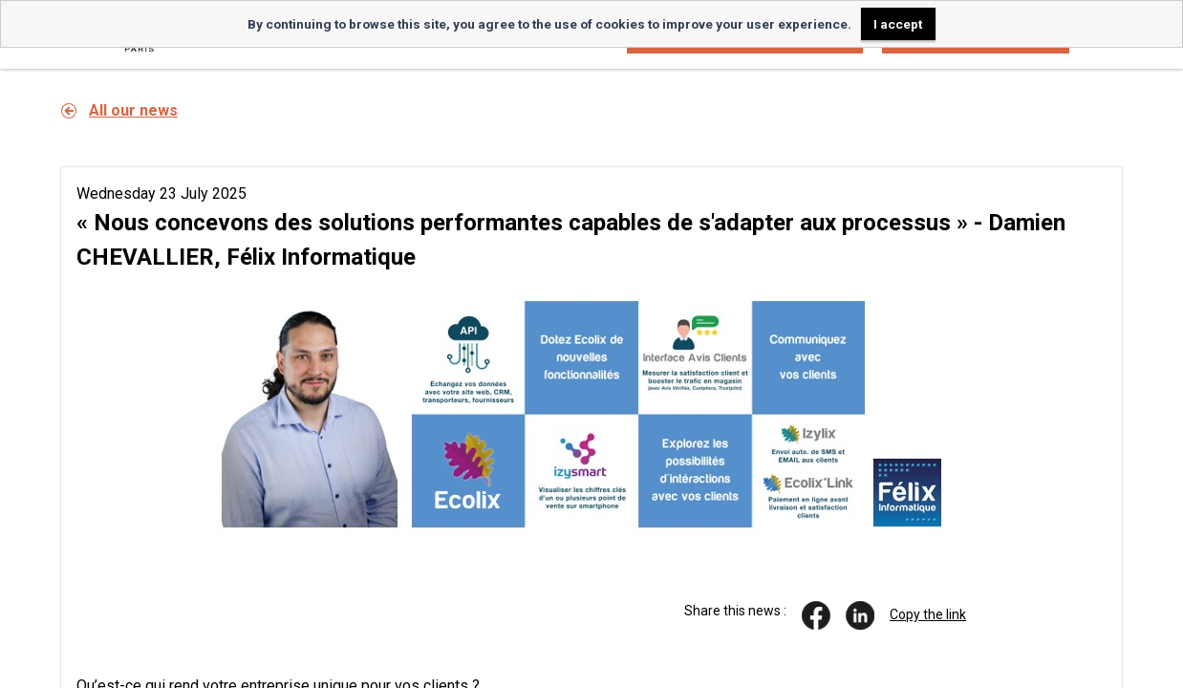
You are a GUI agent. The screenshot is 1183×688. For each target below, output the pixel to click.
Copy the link (928, 614)
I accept (897, 24)
